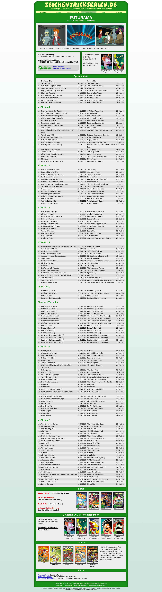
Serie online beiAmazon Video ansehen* (62, 67)
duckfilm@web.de (101, 583)
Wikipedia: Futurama (45, 577)
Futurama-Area (43, 575)
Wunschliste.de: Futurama (47, 578)
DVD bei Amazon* (81, 508)
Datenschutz (68, 585)
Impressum (59, 585)
